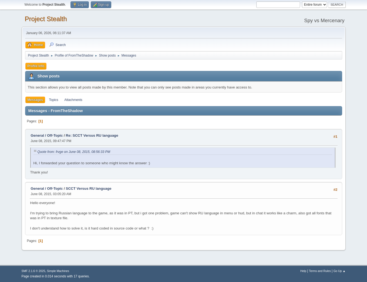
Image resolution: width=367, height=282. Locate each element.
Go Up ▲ (340, 271)
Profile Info (36, 66)
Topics (53, 100)
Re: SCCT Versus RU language (92, 135)
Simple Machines (58, 271)
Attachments (73, 100)
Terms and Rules (320, 271)
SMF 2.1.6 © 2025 (33, 271)
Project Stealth (46, 18)
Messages (35, 100)
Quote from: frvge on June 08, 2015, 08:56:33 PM (74, 152)
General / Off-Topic (47, 135)
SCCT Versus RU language (89, 188)
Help (303, 271)
